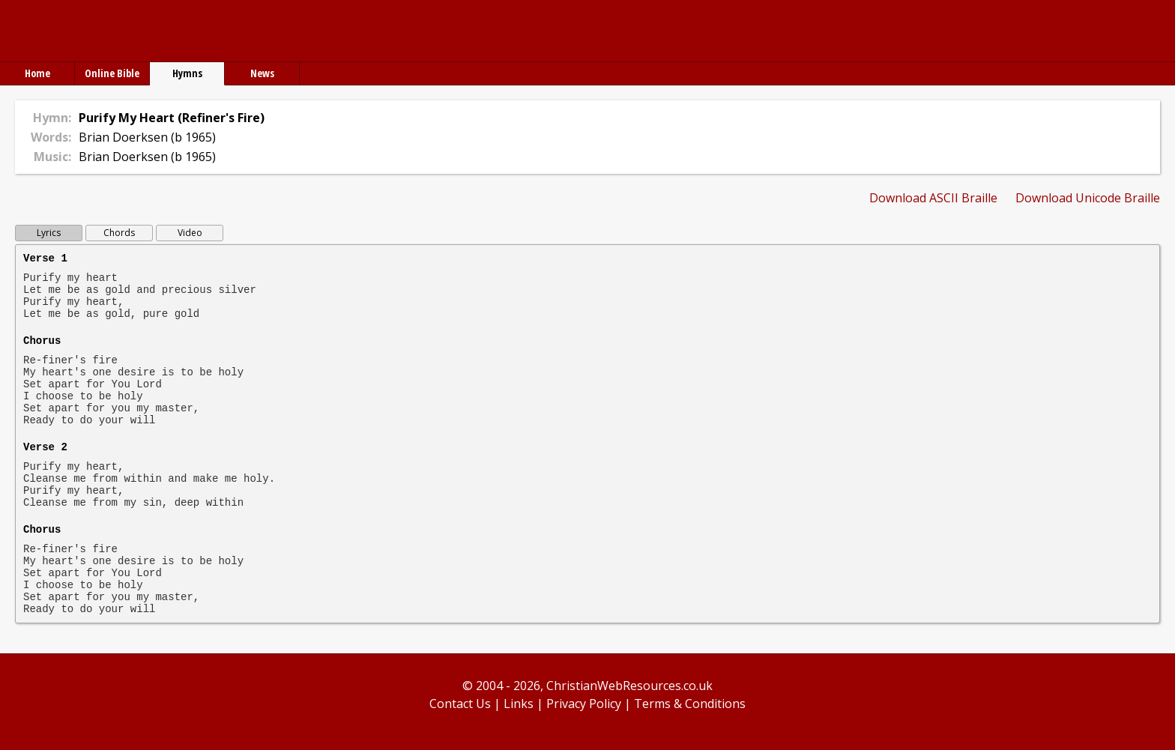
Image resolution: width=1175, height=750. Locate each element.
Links (519, 703)
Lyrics (49, 232)
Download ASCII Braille (933, 198)
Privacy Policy (583, 703)
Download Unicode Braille (1087, 198)
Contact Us (460, 703)
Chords (119, 232)
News (262, 73)
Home (37, 73)
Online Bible (112, 73)
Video (190, 232)
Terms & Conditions (690, 703)
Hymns (187, 73)
